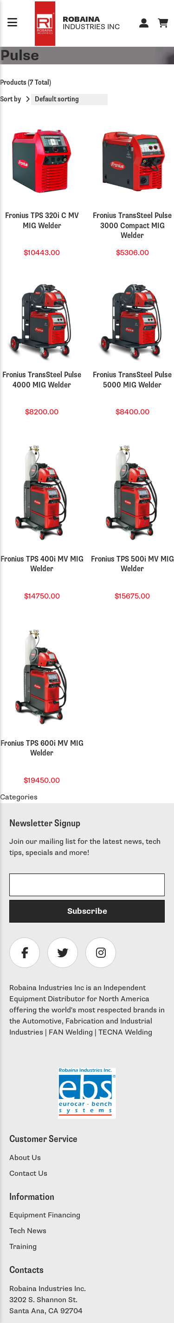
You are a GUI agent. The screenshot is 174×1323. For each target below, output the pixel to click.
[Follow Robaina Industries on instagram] (100, 952)
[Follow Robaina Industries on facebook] (24, 952)
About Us (25, 1158)
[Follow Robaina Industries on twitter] (62, 952)
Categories (19, 797)
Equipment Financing (44, 1215)
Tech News (27, 1231)
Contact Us (28, 1174)
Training (23, 1247)
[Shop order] (69, 99)
